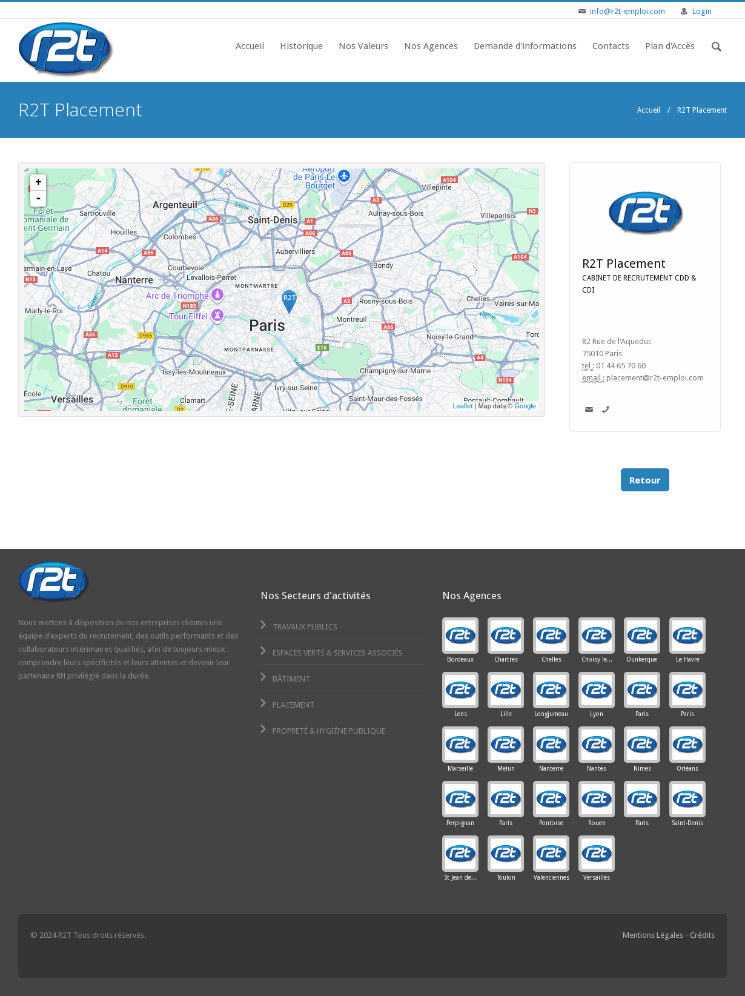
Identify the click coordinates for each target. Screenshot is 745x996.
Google (525, 406)
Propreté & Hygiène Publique (321, 730)
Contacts (610, 46)
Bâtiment (284, 678)
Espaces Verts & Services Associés (330, 652)
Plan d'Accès (670, 46)
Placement (286, 704)
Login (702, 11)
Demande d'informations (525, 46)
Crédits (702, 935)
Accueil (250, 46)
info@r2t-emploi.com (627, 11)
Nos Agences (431, 46)
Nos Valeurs (363, 46)
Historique (301, 46)
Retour (645, 480)
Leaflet (462, 406)
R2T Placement (624, 263)
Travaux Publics (297, 626)
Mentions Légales (653, 935)
